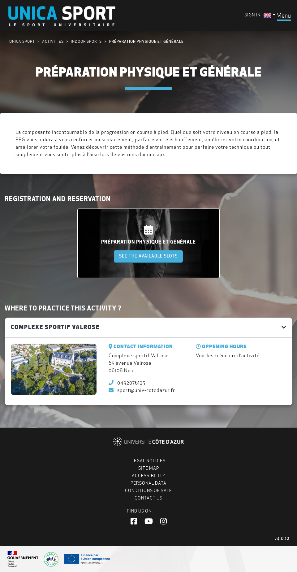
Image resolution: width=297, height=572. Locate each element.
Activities (53, 41)
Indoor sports (86, 41)
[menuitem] (269, 15)
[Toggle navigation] (283, 15)
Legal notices (148, 461)
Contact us (148, 498)
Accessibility (149, 475)
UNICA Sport (22, 41)
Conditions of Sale (148, 490)
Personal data (148, 483)
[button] (134, 521)
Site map (148, 468)
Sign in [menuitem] (252, 15)
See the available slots (148, 256)
